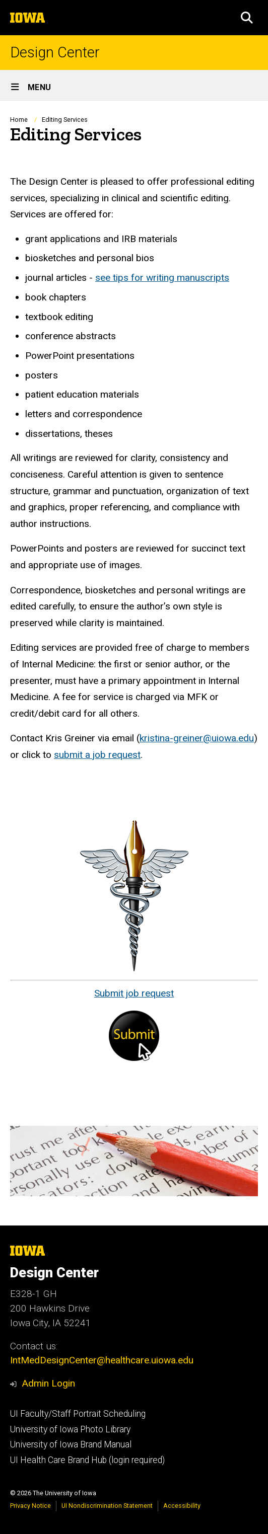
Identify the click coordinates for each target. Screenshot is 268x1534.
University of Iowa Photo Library (70, 1429)
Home (19, 119)
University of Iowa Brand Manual (70, 1444)
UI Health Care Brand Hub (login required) (87, 1460)
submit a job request (97, 754)
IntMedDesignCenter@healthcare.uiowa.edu (101, 1360)
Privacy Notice (30, 1505)
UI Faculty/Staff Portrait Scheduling (78, 1414)
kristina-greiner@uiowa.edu (197, 738)
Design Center (55, 52)
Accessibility (181, 1505)
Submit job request (134, 993)
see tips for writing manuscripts (162, 277)
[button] (247, 17)
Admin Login (48, 1383)
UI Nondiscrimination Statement (107, 1505)
